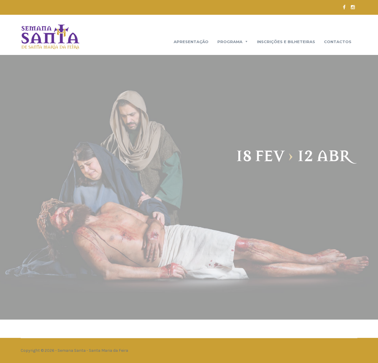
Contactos (337, 41)
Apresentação (191, 41)
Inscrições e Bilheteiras (286, 41)
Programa (229, 41)
